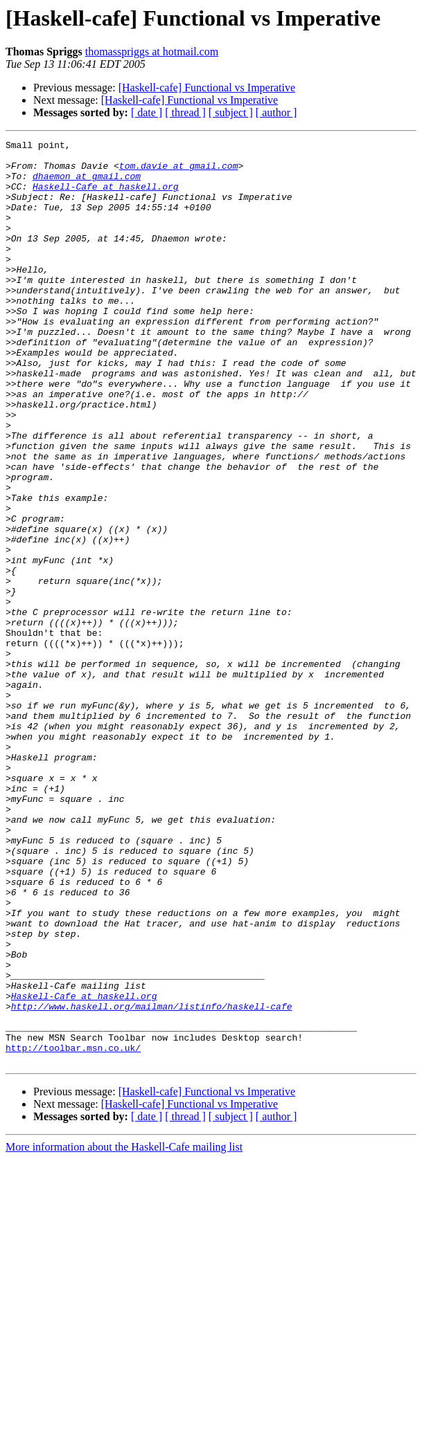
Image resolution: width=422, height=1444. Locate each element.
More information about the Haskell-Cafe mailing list (124, 1331)
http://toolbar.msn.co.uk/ (73, 1230)
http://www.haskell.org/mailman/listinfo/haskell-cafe (151, 1180)
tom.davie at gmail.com (178, 171)
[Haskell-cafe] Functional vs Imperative (206, 87)
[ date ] (146, 112)
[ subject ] (231, 112)
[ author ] (276, 112)
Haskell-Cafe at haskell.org (106, 196)
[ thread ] (185, 112)
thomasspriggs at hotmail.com (151, 51)
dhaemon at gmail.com (87, 184)
